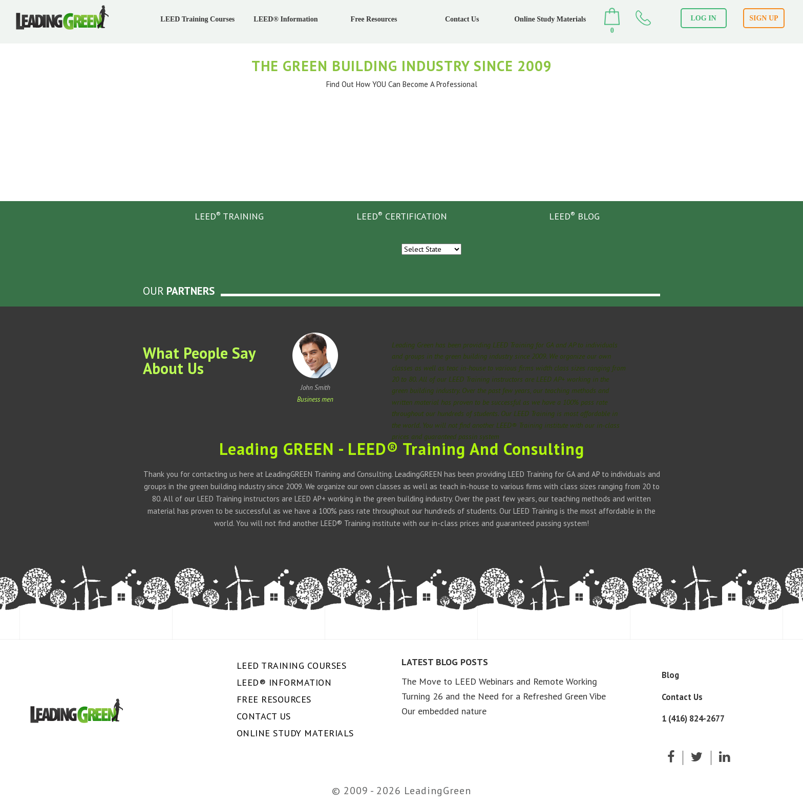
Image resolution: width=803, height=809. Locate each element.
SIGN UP (763, 18)
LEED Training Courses (197, 19)
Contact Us (462, 19)
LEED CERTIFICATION (401, 216)
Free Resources (374, 19)
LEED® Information (285, 19)
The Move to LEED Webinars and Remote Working (499, 681)
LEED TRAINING (229, 216)
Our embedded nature (444, 711)
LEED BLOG (574, 216)
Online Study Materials (550, 19)
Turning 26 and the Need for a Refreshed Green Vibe (504, 696)
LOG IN (703, 18)
